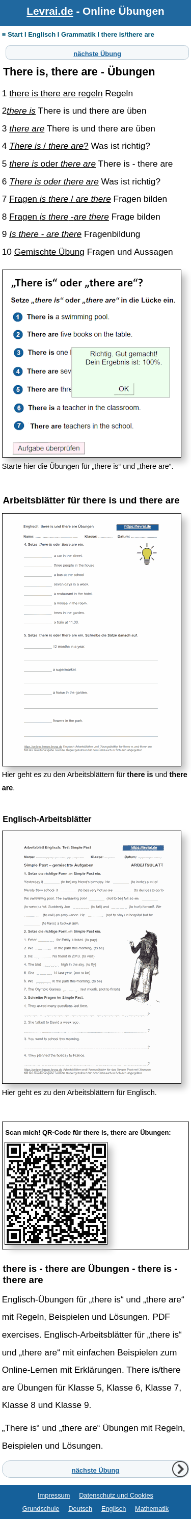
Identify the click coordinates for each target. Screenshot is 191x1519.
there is (21, 110)
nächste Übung (97, 52)
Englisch (113, 1508)
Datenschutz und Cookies (116, 1495)
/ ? (49, 146)
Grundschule (41, 1508)
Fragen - (59, 216)
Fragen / (60, 199)
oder (52, 163)
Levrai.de (49, 11)
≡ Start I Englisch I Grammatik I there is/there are (78, 34)
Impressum (54, 1495)
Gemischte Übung (49, 252)
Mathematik (152, 1508)
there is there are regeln (55, 93)
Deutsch (80, 1508)
